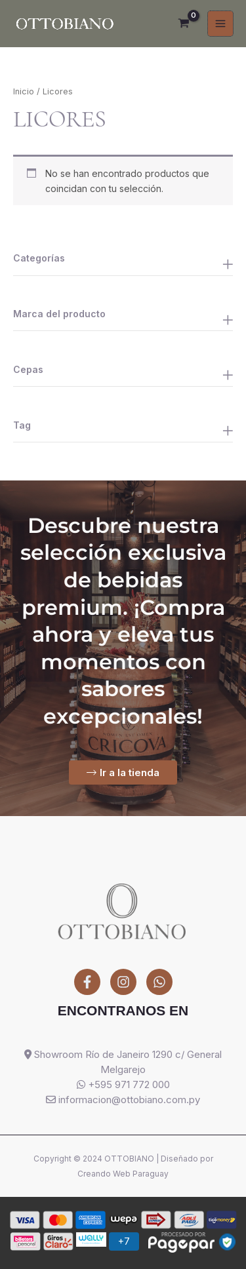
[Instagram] (123, 982)
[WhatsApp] (159, 982)
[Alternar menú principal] (220, 23)
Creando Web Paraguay (123, 1174)
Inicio (23, 91)
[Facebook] (87, 982)
